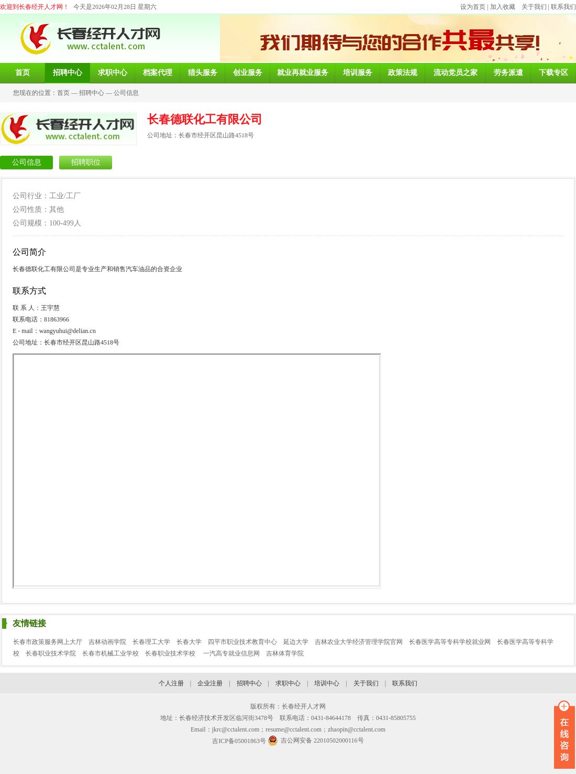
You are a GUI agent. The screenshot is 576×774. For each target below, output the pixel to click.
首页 (63, 92)
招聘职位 (86, 162)
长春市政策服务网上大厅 (47, 642)
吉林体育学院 (285, 653)
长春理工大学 (151, 642)
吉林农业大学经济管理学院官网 (359, 642)
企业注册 (210, 683)
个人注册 (171, 683)
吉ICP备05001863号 (239, 741)
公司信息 (126, 92)
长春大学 (189, 642)
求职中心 (288, 683)
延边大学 (295, 642)
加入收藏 (502, 6)
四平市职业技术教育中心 (242, 642)
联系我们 (563, 6)
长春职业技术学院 (51, 653)
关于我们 (534, 6)
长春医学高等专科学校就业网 (450, 642)
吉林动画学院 (107, 642)
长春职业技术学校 (171, 653)
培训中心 (326, 683)
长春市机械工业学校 (110, 653)
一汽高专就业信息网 (231, 653)
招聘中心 (91, 92)
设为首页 (472, 6)
